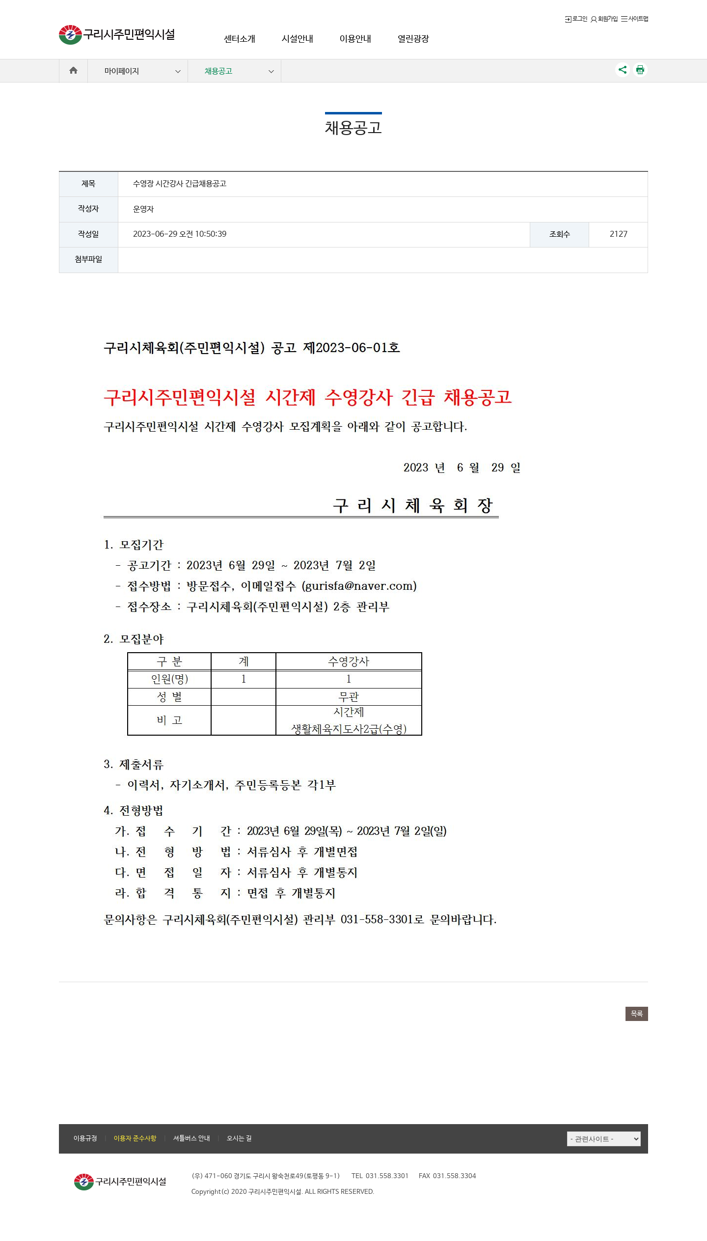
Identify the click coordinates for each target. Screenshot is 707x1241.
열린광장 (413, 39)
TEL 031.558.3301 (380, 1176)
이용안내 (355, 39)
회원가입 (604, 19)
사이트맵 (634, 19)
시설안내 (297, 39)
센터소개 (239, 39)
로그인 (576, 19)
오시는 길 (239, 1138)
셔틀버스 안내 (191, 1138)
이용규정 (85, 1138)
